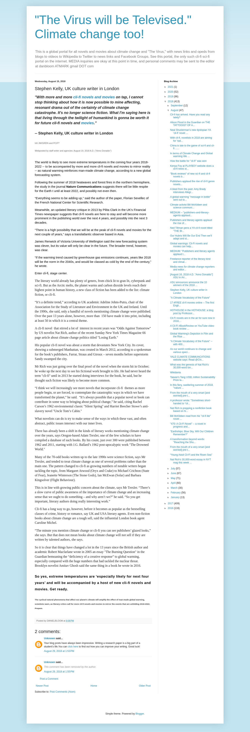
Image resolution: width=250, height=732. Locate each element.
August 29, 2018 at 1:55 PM (59, 671)
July (173, 468)
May (173, 478)
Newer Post (42, 685)
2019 (171, 96)
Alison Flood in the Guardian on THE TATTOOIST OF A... (190, 124)
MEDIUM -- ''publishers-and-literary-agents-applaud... (189, 214)
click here (73, 646)
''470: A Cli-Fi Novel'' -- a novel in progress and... (188, 425)
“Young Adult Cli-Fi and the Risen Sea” (191, 454)
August (175, 110)
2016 (171, 508)
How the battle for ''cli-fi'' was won (188, 161)
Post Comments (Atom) (62, 691)
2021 (171, 86)
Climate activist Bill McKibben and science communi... (188, 206)
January (175, 497)
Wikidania (175, 372)
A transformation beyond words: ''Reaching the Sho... (187, 441)
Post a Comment (49, 678)
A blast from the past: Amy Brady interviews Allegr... (188, 190)
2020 (171, 91)
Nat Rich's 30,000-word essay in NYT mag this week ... (190, 461)
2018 (171, 101)
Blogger (140, 713)
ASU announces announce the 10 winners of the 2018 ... (188, 284)
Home (93, 685)
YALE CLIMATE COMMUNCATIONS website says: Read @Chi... (190, 358)
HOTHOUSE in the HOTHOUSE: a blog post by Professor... (191, 312)
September (177, 105)
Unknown (49, 638)
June (174, 473)
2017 (171, 503)
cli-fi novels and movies (94, 97)
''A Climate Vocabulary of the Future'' (190, 297)
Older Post (145, 685)
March (174, 487)
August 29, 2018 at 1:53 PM (59, 651)
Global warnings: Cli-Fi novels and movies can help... (188, 245)
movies (87, 123)
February (176, 492)
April (173, 482)
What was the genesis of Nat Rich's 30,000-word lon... (189, 366)
